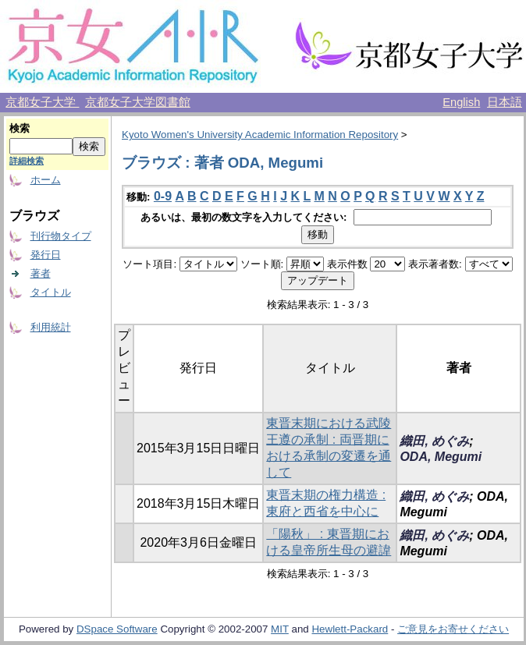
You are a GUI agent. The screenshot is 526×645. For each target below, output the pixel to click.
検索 (19, 128)
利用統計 (50, 327)
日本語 (504, 102)
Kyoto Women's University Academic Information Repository (260, 134)
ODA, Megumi (441, 456)
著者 (40, 273)
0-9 (163, 196)
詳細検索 (26, 160)
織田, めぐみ (434, 441)
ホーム (45, 180)
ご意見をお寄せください (453, 629)
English (461, 102)
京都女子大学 (42, 102)
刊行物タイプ (60, 236)
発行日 (45, 254)
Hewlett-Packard (349, 629)
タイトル (50, 292)
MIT (280, 629)
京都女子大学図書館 (137, 102)
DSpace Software (117, 629)
